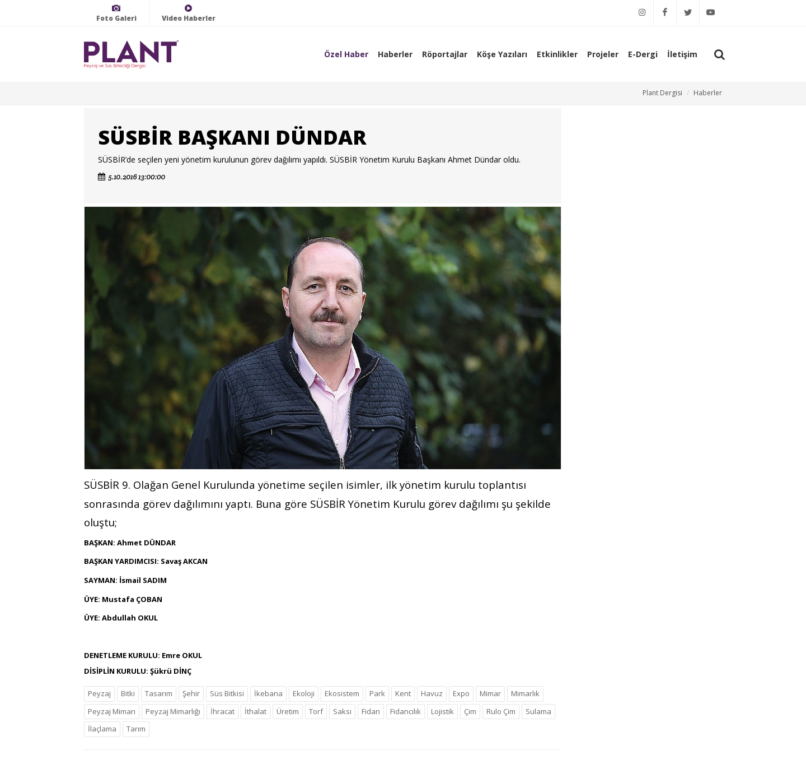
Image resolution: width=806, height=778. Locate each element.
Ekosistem (342, 693)
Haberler (395, 54)
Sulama (538, 711)
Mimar (490, 693)
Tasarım (158, 693)
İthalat (255, 711)
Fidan (371, 711)
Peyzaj (99, 693)
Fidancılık (405, 711)
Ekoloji (304, 693)
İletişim (682, 54)
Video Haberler (188, 13)
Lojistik (442, 711)
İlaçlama (102, 729)
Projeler (602, 54)
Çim (470, 711)
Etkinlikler (557, 54)
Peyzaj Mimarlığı (173, 711)
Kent (403, 693)
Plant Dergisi (662, 93)
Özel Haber (346, 54)
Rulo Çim (501, 711)
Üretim (288, 711)
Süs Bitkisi (227, 693)
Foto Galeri (116, 13)
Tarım (136, 729)
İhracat (222, 711)
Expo (461, 693)
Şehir (191, 693)
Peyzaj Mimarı (111, 711)
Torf (316, 711)
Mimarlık (525, 693)
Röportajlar (444, 54)
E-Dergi (643, 54)
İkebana (268, 693)
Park (377, 693)
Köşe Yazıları (502, 54)
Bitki (128, 693)
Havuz (432, 693)
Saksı (342, 711)
